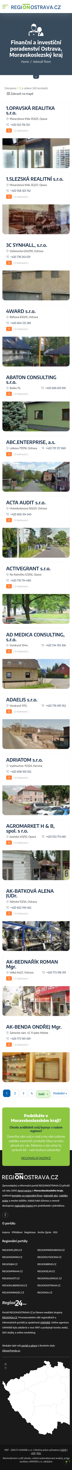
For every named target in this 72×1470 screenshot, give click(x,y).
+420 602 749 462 (18, 907)
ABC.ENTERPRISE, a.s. (30, 442)
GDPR (64, 1450)
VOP (33, 1453)
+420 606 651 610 (53, 388)
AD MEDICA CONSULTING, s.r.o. (35, 637)
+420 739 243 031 (18, 256)
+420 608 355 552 (18, 771)
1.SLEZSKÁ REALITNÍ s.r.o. (34, 179)
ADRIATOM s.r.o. (24, 760)
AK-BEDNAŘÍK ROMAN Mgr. (32, 964)
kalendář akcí (51, 1195)
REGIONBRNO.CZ (46, 1264)
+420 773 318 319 (54, 972)
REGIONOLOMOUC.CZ (49, 1278)
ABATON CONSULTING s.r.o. (31, 379)
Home (25, 62)
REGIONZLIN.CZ (46, 1271)
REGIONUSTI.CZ (11, 1278)
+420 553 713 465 (54, 836)
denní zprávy (25, 1190)
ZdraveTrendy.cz (11, 1350)
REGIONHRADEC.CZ (13, 1292)
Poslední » (60, 1093)
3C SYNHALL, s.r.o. (26, 245)
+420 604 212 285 (18, 323)
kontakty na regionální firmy (27, 1195)
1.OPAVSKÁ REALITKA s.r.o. (30, 110)
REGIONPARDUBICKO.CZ (51, 1249)
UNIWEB (45, 1322)
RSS (55, 1232)
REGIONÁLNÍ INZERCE (36, 1158)
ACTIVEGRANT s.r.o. (28, 568)
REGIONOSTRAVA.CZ (48, 1285)
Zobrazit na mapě (20, 94)
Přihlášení (17, 1232)
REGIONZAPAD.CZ (12, 1257)
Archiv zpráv (45, 1232)
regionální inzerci (24, 1205)
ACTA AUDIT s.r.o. (26, 502)
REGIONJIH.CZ (9, 1264)
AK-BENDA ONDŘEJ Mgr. (34, 1027)
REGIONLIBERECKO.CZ (14, 1285)
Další (43, 1094)
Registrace (30, 1232)
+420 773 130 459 (18, 1038)
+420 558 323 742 (18, 190)
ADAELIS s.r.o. (21, 700)
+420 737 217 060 (53, 448)
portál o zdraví (29, 1345)
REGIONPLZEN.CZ (12, 1249)
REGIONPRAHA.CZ (12, 1271)
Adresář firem (42, 62)
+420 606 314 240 (18, 514)
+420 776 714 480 (18, 580)
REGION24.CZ (44, 1292)
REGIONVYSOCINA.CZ (49, 1257)
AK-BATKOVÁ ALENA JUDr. (30, 893)
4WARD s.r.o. (21, 311)
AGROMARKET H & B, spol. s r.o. (30, 828)
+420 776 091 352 (53, 705)
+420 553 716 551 (18, 124)
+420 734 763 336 (53, 645)
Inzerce (6, 1232)
